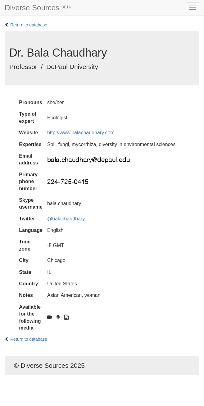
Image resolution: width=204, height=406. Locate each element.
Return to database (28, 24)
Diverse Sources (38, 7)
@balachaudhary (66, 218)
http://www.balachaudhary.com (81, 132)
